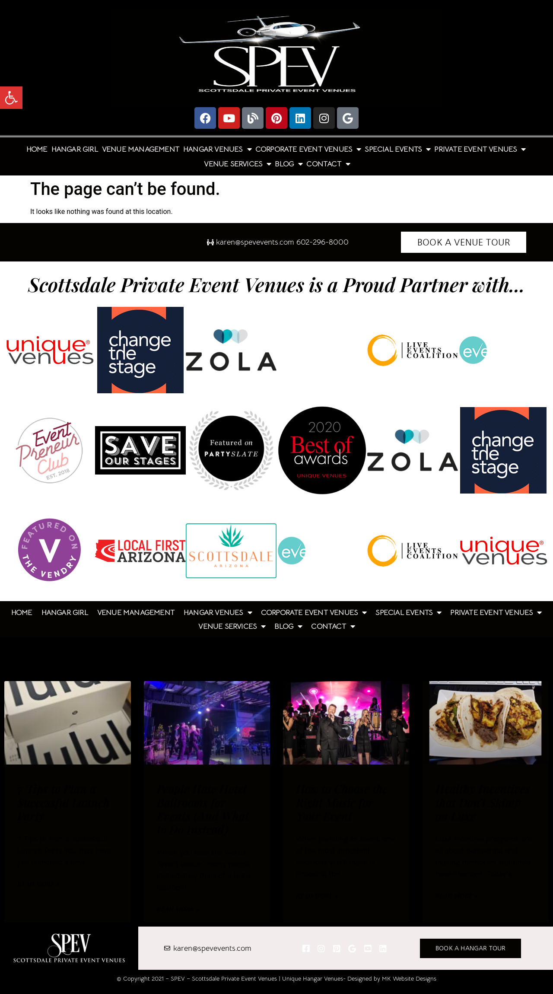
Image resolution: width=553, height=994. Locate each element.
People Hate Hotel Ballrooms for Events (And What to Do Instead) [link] (203, 809)
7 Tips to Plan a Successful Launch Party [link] (63, 802)
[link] (11, 97)
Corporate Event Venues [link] (308, 149)
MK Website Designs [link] (409, 978)
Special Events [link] (397, 149)
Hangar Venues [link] (217, 149)
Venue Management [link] (140, 149)
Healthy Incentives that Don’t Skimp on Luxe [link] (482, 802)
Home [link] (37, 149)
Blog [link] (288, 163)
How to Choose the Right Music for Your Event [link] (342, 802)
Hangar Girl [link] (74, 149)
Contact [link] (328, 163)
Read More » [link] (38, 884)
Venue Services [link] (237, 163)
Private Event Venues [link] (479, 149)
